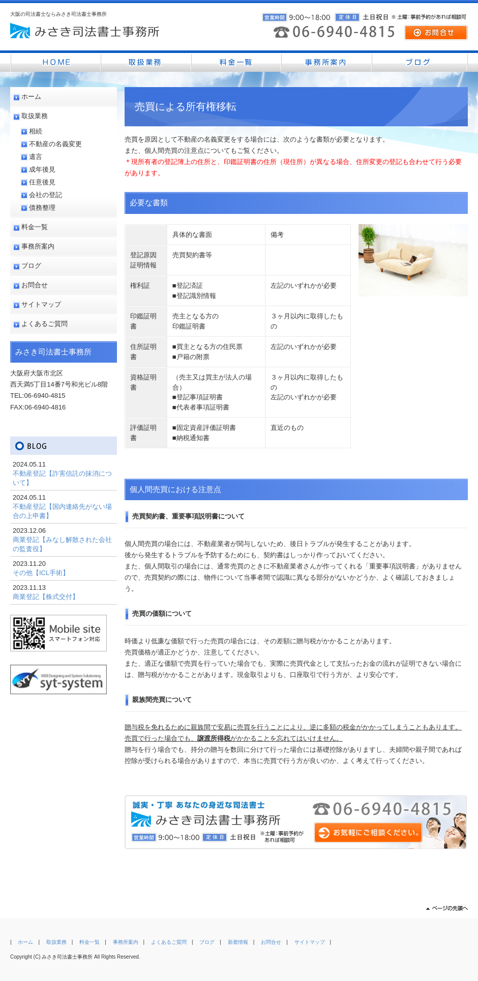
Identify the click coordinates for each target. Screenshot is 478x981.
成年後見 (42, 169)
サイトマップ (41, 304)
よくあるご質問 (44, 324)
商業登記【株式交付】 (46, 597)
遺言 (35, 156)
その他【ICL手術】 (41, 573)
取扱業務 (34, 116)
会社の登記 (45, 195)
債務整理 (42, 207)
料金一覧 (34, 227)
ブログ (31, 265)
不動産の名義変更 (55, 144)
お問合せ (34, 285)
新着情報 (238, 942)
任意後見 (42, 182)
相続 (35, 131)
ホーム (31, 96)
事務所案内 (37, 246)
